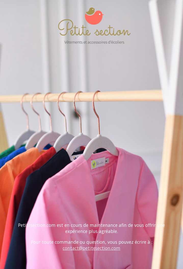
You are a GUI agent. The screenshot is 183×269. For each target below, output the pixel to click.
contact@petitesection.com (91, 248)
